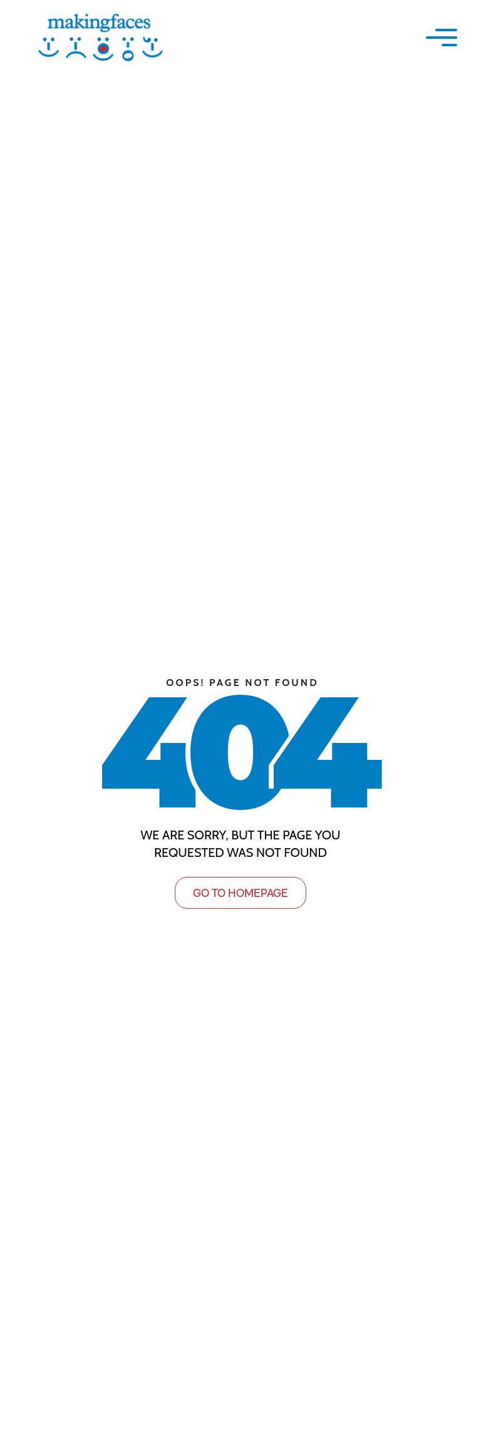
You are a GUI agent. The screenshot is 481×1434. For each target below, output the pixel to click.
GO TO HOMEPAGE (240, 892)
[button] (441, 37)
